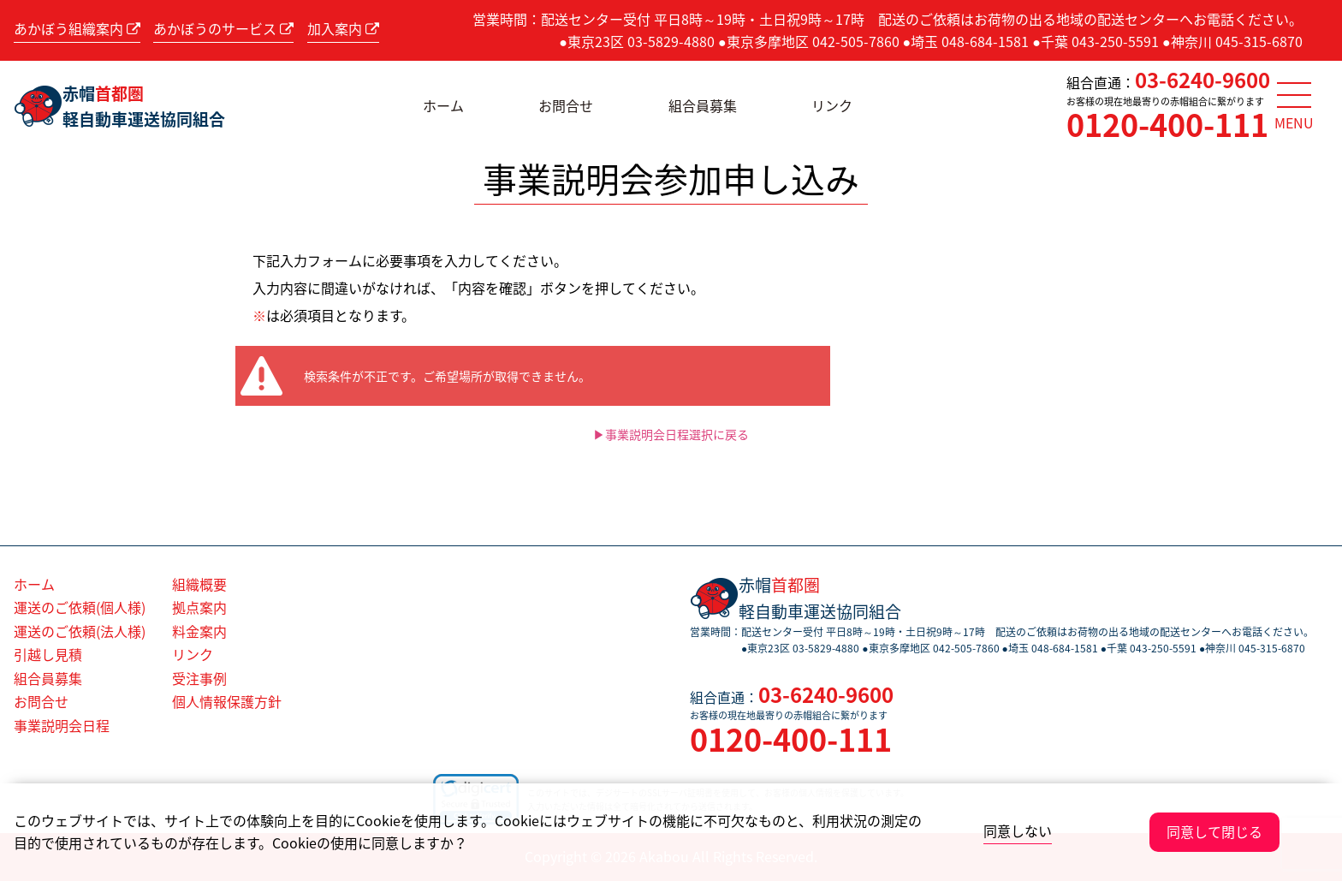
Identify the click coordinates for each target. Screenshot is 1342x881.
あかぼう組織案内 (77, 28)
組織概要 (199, 584)
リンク (831, 105)
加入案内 (343, 28)
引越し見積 (48, 654)
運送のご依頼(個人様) (79, 607)
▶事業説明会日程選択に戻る (671, 434)
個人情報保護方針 (227, 701)
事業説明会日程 (62, 725)
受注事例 (199, 678)
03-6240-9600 (1202, 79)
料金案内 (199, 631)
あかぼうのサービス (223, 28)
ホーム (443, 105)
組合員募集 (702, 105)
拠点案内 (199, 607)
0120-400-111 (1167, 124)
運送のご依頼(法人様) (79, 631)
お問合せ (565, 105)
